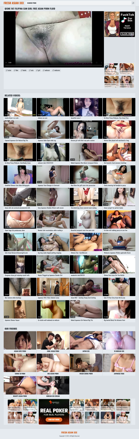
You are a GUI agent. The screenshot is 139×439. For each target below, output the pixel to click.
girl (39, 70)
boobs (24, 70)
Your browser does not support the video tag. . (54, 39)
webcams (57, 70)
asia (32, 70)
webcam (47, 70)
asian (9, 70)
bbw (17, 70)
